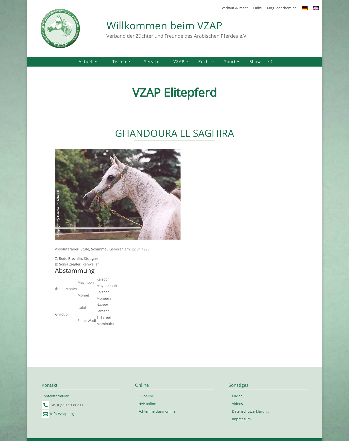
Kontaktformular (55, 396)
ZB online (146, 396)
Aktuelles (89, 62)
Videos (237, 403)
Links (257, 8)
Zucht (204, 62)
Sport (230, 62)
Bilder (237, 396)
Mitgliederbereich (282, 8)
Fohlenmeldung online (157, 411)
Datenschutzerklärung (250, 411)
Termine (121, 62)
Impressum (241, 419)
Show (255, 62)
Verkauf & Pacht (235, 8)
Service (152, 62)
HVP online (147, 403)
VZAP (178, 62)
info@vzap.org (62, 413)
